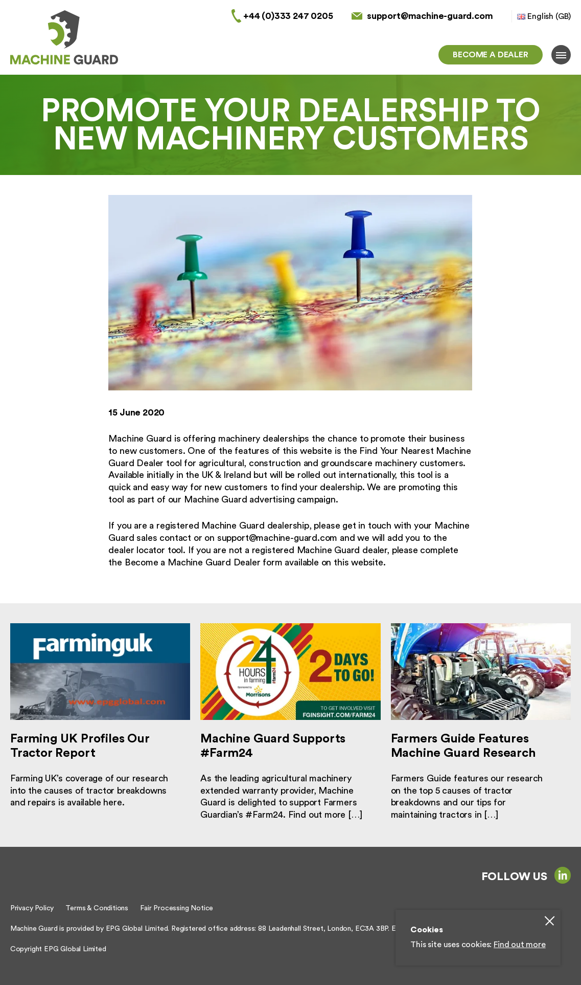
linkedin (562, 875)
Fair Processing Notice (176, 908)
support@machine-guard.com (430, 15)
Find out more (520, 944)
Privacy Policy (32, 908)
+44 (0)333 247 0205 (288, 15)
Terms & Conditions (96, 908)
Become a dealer (490, 55)
